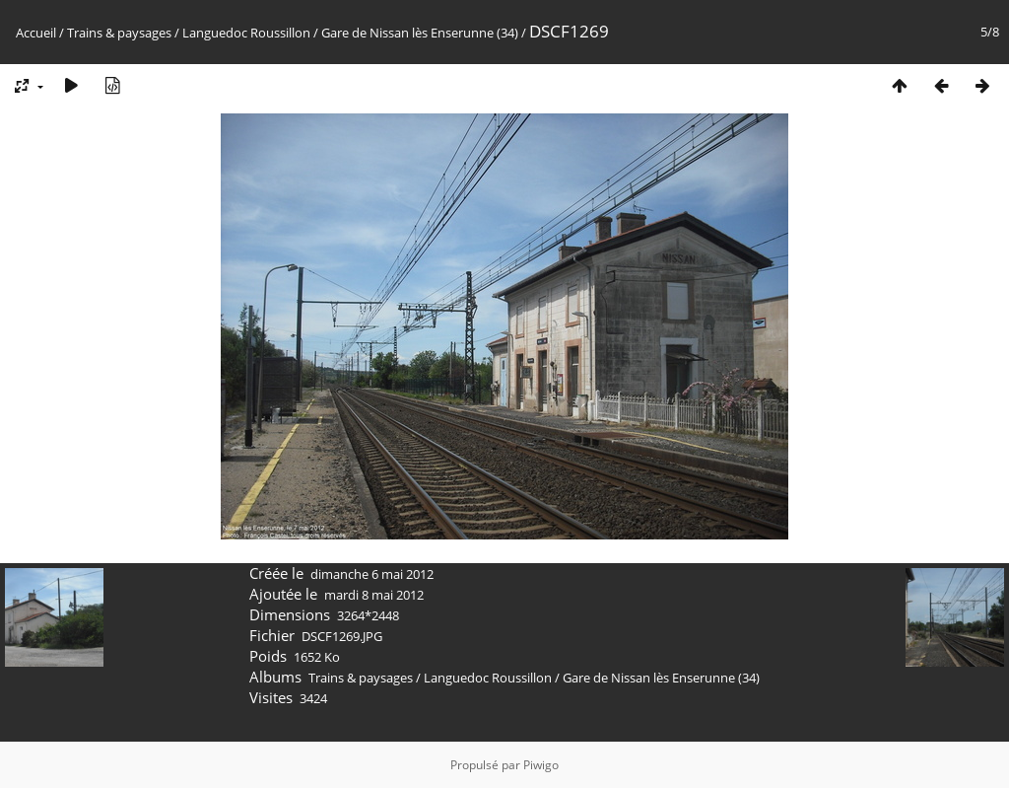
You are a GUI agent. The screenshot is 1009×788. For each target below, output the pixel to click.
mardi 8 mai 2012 (374, 595)
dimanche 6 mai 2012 (372, 574)
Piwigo (541, 764)
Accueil (36, 32)
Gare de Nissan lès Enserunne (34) (419, 32)
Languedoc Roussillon (246, 32)
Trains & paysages (119, 32)
